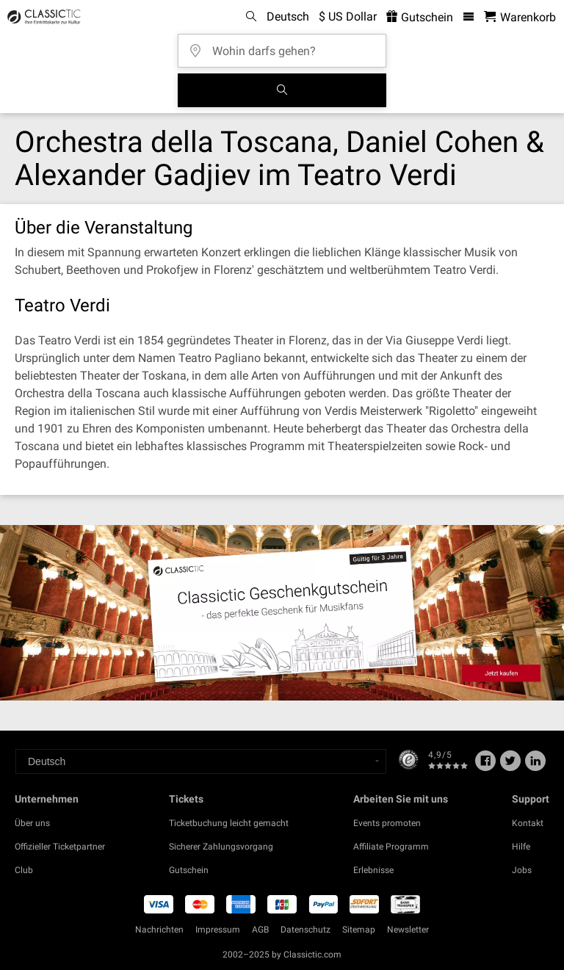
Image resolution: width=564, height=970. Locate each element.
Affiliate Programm (391, 846)
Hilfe (521, 846)
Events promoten (387, 823)
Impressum (217, 929)
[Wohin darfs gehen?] (286, 46)
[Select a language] (200, 761)
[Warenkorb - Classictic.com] (520, 17)
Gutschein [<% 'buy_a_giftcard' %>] (419, 17)
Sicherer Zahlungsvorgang (221, 846)
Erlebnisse (373, 870)
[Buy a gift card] (282, 612)
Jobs (522, 870)
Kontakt (527, 823)
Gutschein (189, 870)
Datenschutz (305, 929)
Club (24, 870)
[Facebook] (485, 766)
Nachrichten (159, 929)
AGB (260, 929)
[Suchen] (282, 90)
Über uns (32, 823)
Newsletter (408, 929)
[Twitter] (510, 766)
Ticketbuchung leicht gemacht (229, 823)
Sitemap (358, 929)
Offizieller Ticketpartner (60, 846)
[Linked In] (535, 766)
